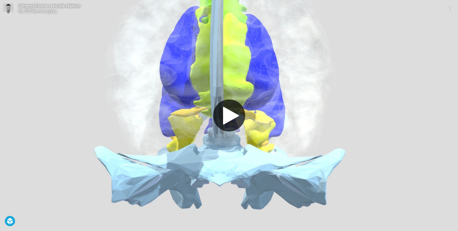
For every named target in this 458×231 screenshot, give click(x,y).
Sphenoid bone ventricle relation (49, 6)
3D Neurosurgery (40, 11)
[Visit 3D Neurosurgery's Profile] (8, 8)
